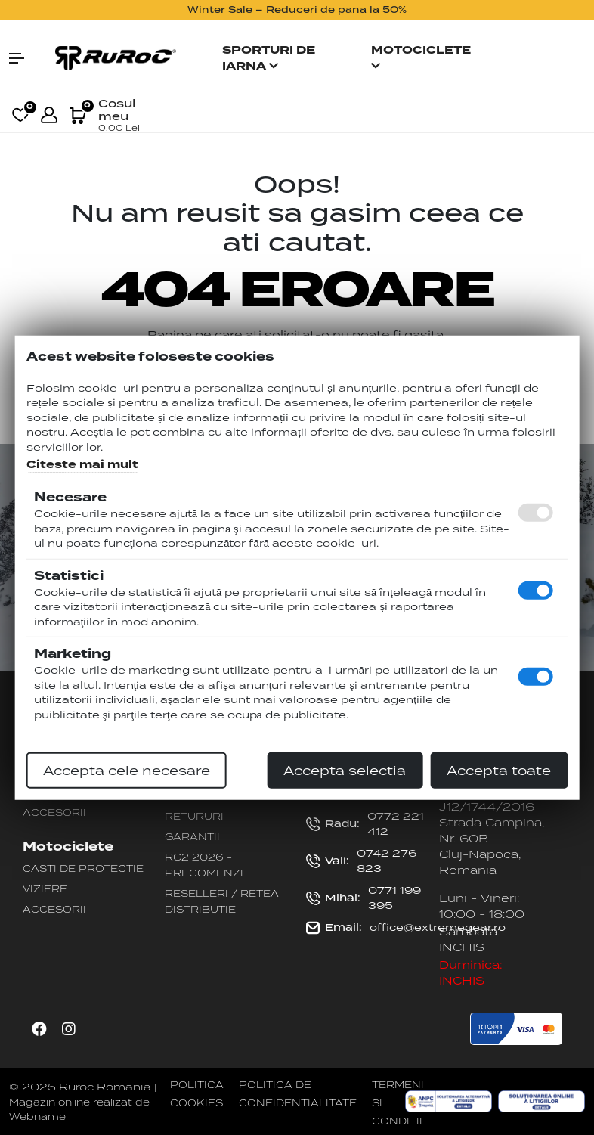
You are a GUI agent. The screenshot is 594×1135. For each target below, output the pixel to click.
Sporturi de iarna (268, 58)
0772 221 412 (365, 823)
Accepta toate (499, 770)
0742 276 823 (361, 860)
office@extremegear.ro (406, 927)
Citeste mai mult (82, 465)
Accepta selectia (344, 770)
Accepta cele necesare (126, 770)
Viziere (45, 888)
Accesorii (54, 812)
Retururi (194, 816)
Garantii (192, 836)
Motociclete (421, 56)
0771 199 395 (363, 897)
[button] (24, 58)
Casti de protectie (83, 868)
